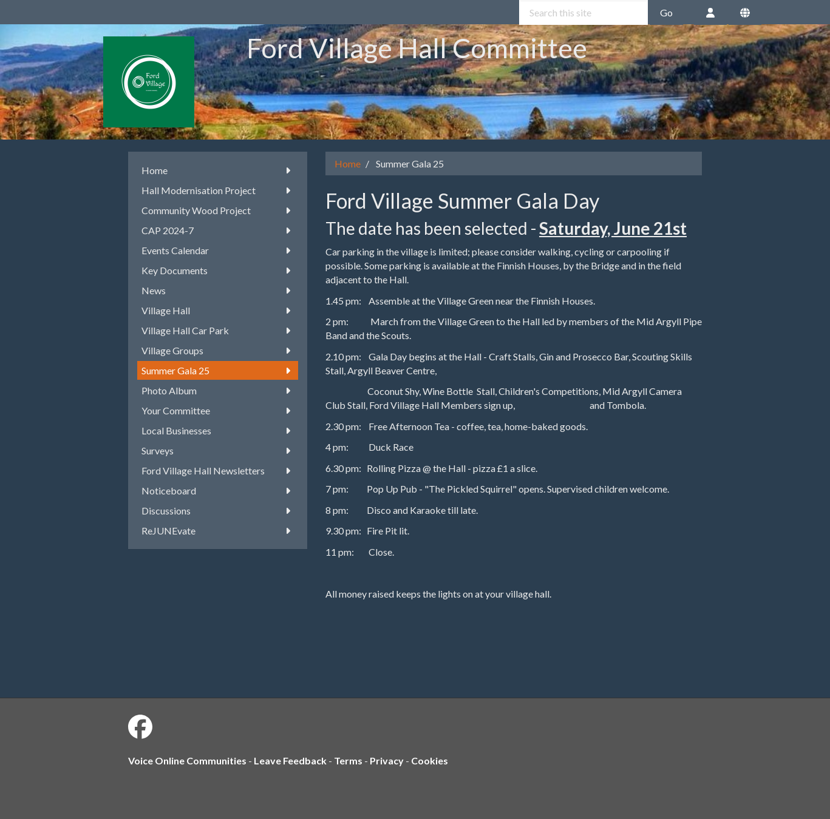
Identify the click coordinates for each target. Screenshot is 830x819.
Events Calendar (217, 250)
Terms (348, 760)
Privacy (387, 760)
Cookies (429, 760)
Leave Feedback (290, 760)
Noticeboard (217, 490)
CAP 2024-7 (217, 230)
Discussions (217, 510)
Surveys (217, 450)
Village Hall (217, 310)
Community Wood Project (217, 210)
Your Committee (217, 410)
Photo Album (217, 390)
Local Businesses (217, 430)
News (217, 290)
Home (217, 170)
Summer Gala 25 (217, 370)
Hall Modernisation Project (217, 190)
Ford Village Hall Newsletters (217, 470)
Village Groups (217, 350)
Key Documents (217, 270)
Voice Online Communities (187, 760)
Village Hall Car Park (217, 330)
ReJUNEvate (217, 531)
